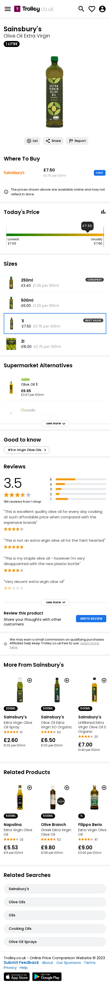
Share (53, 140)
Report (77, 140)
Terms (90, 962)
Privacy (10, 967)
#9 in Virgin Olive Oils (28, 450)
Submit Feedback (21, 962)
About (47, 962)
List (32, 140)
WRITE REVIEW (91, 618)
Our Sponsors (68, 962)
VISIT (99, 173)
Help (24, 967)
